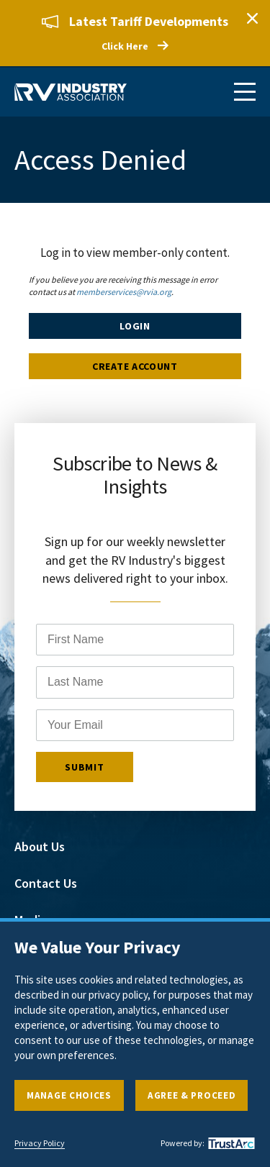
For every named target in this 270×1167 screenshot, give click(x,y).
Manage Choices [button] (69, 1095)
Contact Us (45, 883)
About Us (39, 846)
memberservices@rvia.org (123, 291)
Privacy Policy (39, 1143)
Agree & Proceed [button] (192, 1095)
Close (252, 18)
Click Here (125, 46)
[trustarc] (229, 1143)
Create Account (135, 366)
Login (135, 325)
